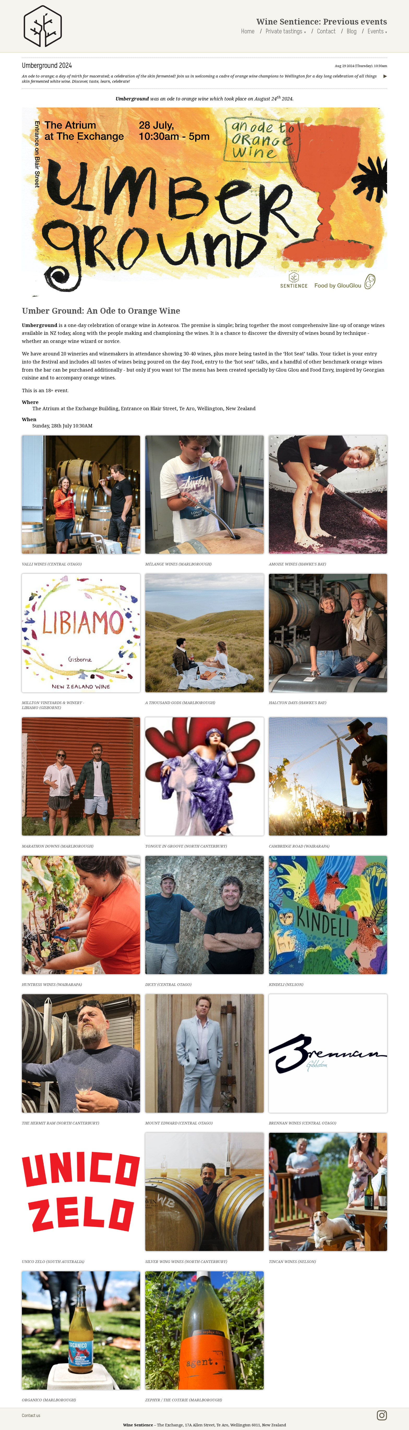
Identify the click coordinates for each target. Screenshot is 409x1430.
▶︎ (385, 76)
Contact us (31, 1415)
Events (376, 31)
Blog (352, 31)
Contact (326, 31)
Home (248, 31)
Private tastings (284, 31)
